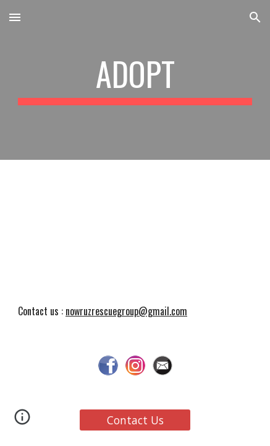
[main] (135, 80)
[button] (15, 17)
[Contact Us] (135, 420)
